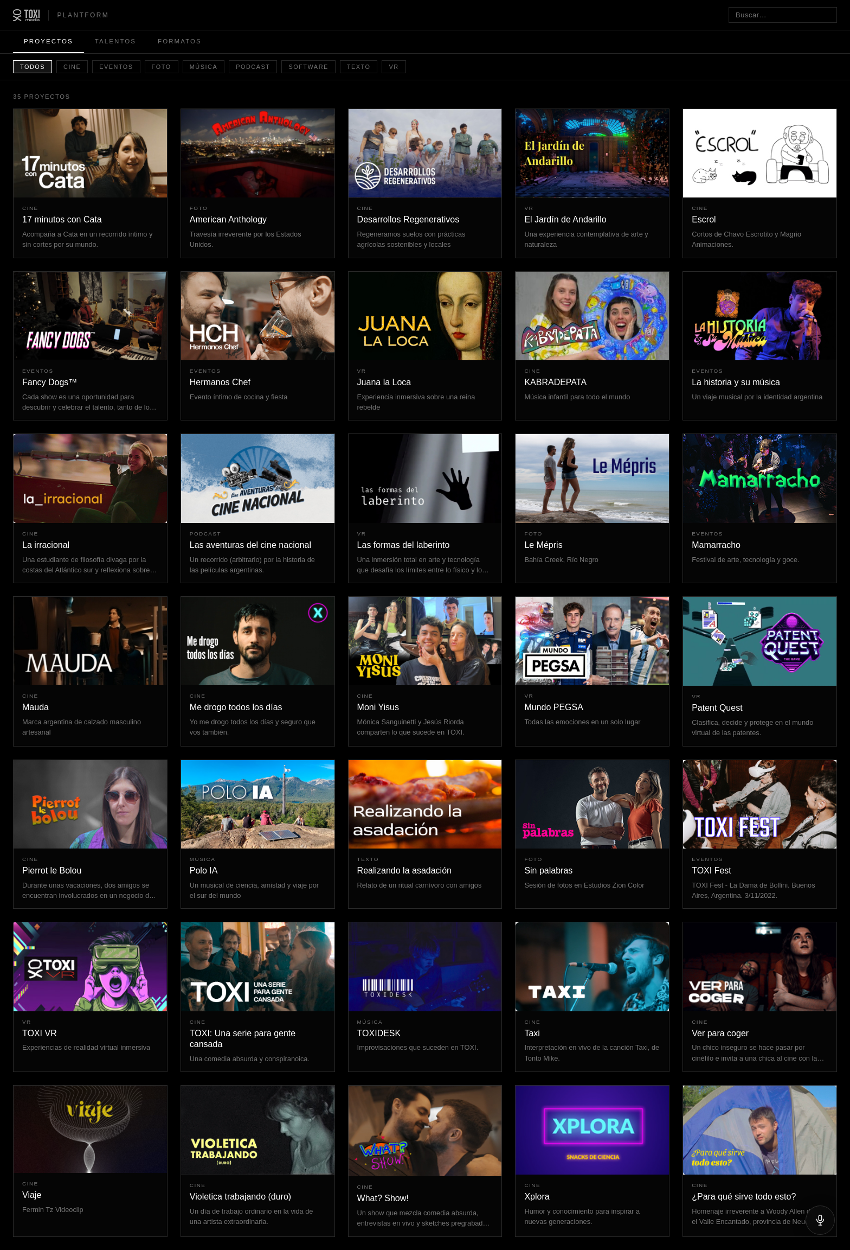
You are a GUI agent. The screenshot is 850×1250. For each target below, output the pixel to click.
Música (203, 66)
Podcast (253, 66)
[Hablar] (820, 1220)
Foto (161, 66)
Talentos (115, 41)
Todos (32, 66)
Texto (359, 66)
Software (308, 66)
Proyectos (48, 41)
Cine (72, 66)
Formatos (180, 41)
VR (393, 66)
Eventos (116, 66)
